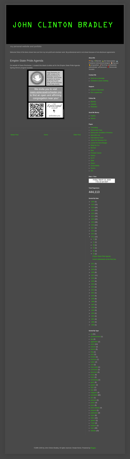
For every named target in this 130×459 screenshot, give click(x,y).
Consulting (94, 127)
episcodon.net (95, 135)
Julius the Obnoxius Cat (98, 140)
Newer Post (14, 135)
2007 (93, 275)
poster (93, 403)
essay (92, 375)
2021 (93, 216)
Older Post (77, 135)
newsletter (94, 395)
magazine (94, 392)
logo (92, 390)
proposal (93, 410)
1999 (93, 299)
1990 (93, 322)
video (92, 428)
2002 (93, 290)
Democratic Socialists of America (101, 133)
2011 (93, 264)
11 (94, 242)
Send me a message (97, 78)
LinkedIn (93, 104)
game (92, 382)
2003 (93, 287)
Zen (92, 171)
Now (92, 150)
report (92, 415)
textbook (93, 425)
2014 (93, 231)
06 (94, 248)
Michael (93, 148)
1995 (93, 310)
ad (91, 334)
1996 (93, 307)
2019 (93, 222)
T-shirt (93, 423)
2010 (93, 267)
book (92, 354)
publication (94, 413)
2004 (93, 284)
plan (92, 398)
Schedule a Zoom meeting (99, 81)
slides (92, 418)
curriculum (94, 369)
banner (93, 349)
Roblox (93, 155)
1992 (93, 316)
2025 (93, 204)
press (92, 405)
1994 (93, 313)
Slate (92, 160)
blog (92, 352)
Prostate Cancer (96, 153)
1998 (93, 301)
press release (95, 408)
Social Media (95, 166)
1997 (93, 304)
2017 (93, 228)
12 (94, 239)
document (94, 372)
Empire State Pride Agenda (101, 256)
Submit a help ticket (97, 90)
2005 (93, 281)
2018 (93, 225)
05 (94, 251)
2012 (93, 237)
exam (92, 377)
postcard (93, 400)
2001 (93, 293)
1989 (93, 325)
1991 (93, 319)
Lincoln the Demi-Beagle (99, 143)
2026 (93, 202)
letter (92, 387)
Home (46, 135)
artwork (93, 347)
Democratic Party (96, 130)
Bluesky (93, 101)
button (93, 362)
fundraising (94, 380)
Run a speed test (96, 92)
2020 (93, 219)
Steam (93, 163)
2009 (93, 269)
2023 (93, 210)
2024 (93, 207)
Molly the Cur (95, 145)
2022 (93, 213)
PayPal (93, 116)
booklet (93, 357)
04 (94, 254)
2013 (93, 234)
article (93, 344)
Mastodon (94, 107)
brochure (93, 359)
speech (93, 420)
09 (94, 245)
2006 (93, 278)
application (94, 342)
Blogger (93, 448)
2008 (93, 272)
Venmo (93, 118)
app (92, 339)
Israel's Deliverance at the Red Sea (104, 259)
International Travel (97, 138)
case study (94, 367)
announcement (95, 336)
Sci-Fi (92, 158)
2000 (93, 296)
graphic (93, 385)
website (93, 431)
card (92, 365)
